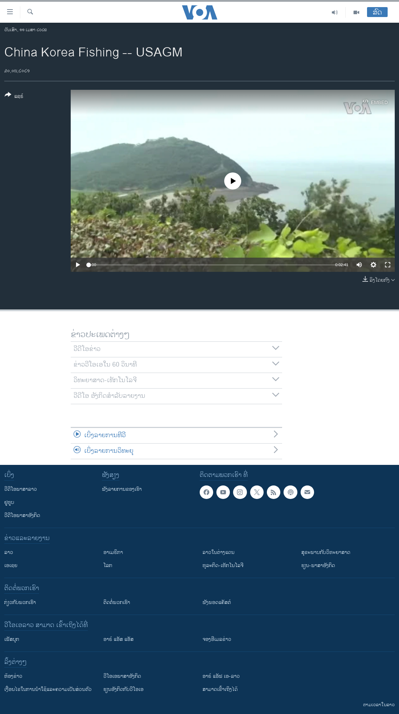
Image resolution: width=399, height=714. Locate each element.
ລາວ (8, 552)
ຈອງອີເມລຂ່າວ (217, 639)
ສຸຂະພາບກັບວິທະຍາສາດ (325, 552)
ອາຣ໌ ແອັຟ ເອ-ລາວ (221, 676)
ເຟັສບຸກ (11, 639)
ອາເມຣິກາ (113, 552)
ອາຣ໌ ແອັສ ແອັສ (118, 639)
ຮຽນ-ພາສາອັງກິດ (318, 565)
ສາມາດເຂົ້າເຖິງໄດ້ (220, 689)
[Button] (14, 97)
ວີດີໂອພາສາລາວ (20, 489)
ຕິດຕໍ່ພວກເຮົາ (116, 602)
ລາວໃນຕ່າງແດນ (218, 552)
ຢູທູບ (9, 502)
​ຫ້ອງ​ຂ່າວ (13, 676)
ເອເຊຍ (10, 565)
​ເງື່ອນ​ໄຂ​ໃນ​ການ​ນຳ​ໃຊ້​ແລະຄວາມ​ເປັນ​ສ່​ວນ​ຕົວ (48, 689)
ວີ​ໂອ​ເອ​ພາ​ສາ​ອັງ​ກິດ (122, 676)
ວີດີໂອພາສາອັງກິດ (22, 515)
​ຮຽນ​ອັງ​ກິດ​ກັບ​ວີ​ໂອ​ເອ (123, 689)
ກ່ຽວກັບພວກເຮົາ (20, 602)
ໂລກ (107, 565)
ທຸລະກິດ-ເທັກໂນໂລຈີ (223, 565)
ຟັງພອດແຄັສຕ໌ (217, 602)
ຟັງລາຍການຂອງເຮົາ (122, 489)
